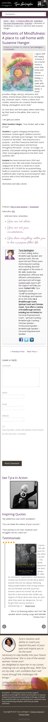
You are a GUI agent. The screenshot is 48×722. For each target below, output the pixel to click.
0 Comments (8, 49)
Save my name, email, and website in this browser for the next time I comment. (23, 432)
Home (6, 21)
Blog (12, 21)
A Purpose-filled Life (24, 21)
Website (5, 416)
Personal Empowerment (13, 23)
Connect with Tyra (27, 282)
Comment (6, 365)
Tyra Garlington (26, 250)
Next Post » (32, 351)
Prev (4, 627)
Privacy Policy (24, 714)
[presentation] (12, 449)
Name (4, 392)
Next (44, 627)
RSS (13, 211)
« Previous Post (17, 351)
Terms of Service (37, 712)
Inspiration (38, 21)
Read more (30, 606)
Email (4, 404)
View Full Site (24, 719)
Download (34, 206)
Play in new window (19, 206)
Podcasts (28, 23)
